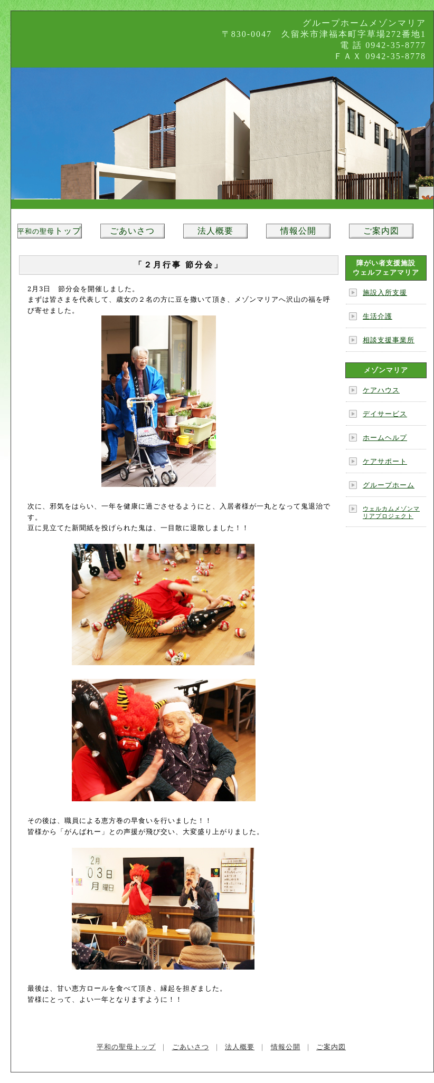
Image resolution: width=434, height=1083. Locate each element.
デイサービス (385, 414)
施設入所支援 (385, 292)
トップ (49, 230)
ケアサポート (385, 461)
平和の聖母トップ (126, 1047)
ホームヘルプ (385, 438)
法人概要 (215, 230)
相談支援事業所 (388, 340)
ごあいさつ (132, 230)
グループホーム (388, 485)
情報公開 (298, 230)
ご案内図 (381, 230)
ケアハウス (381, 390)
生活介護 (377, 316)
